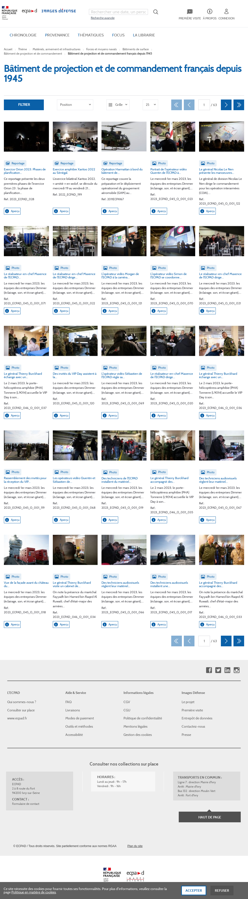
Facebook (209, 670)
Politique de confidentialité (143, 718)
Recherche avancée (103, 18)
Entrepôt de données (197, 718)
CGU (127, 710)
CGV (127, 702)
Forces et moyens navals (101, 49)
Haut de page (209, 817)
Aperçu (12, 211)
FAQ (68, 702)
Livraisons (72, 710)
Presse (186, 734)
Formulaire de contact (25, 804)
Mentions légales (135, 726)
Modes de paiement (79, 718)
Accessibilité (74, 734)
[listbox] (75, 105)
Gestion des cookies (138, 734)
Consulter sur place (21, 710)
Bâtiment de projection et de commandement (33, 53)
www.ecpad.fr (17, 718)
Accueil (8, 49)
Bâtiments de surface (136, 49)
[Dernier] (238, 105)
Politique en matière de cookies (33, 893)
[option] (75, 105)
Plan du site (135, 846)
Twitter (218, 670)
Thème (22, 49)
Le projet (188, 702)
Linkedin (227, 670)
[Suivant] (226, 105)
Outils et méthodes (79, 726)
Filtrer (24, 104)
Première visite (192, 710)
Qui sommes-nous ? (21, 702)
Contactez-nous (193, 726)
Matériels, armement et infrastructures (56, 49)
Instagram (236, 670)
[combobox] (118, 12)
